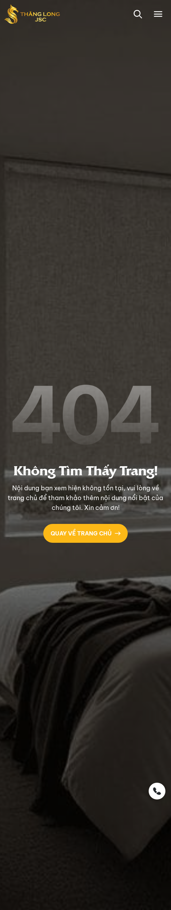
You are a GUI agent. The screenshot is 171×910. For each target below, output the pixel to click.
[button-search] (137, 14)
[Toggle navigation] (158, 14)
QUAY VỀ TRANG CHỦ (85, 533)
